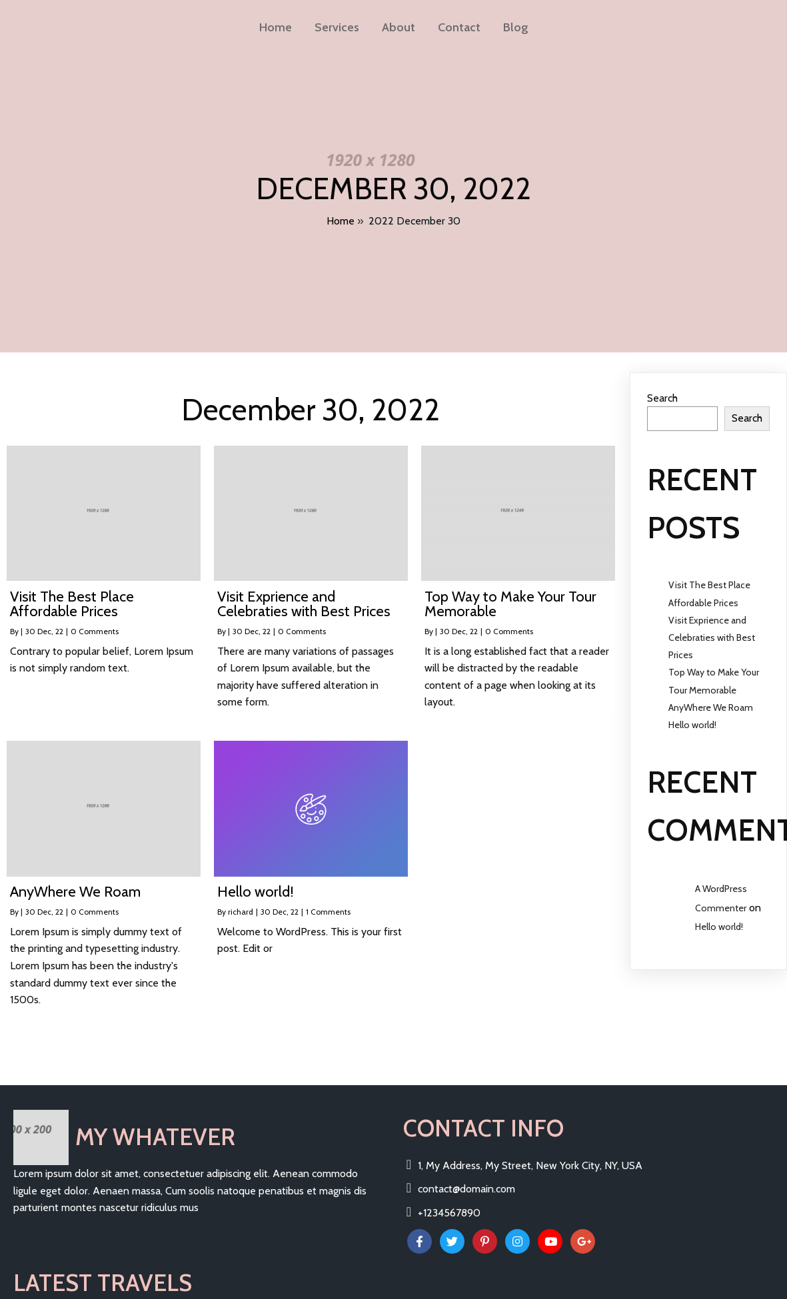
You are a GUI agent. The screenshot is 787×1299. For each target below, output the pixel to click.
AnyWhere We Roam (710, 693)
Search (662, 383)
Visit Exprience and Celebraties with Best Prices (711, 623)
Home (341, 216)
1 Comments (328, 898)
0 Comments (95, 617)
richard (240, 898)
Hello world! (692, 711)
